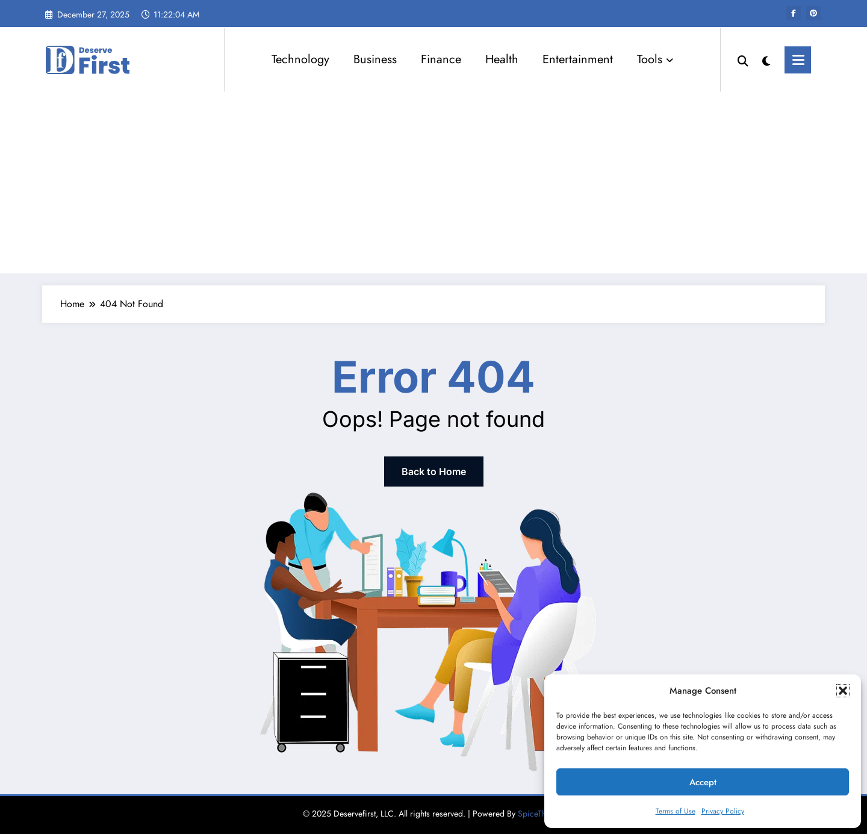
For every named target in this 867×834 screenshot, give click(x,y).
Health (501, 59)
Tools (655, 59)
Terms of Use (675, 811)
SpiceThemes (541, 814)
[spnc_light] (766, 59)
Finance (441, 59)
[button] (843, 691)
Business (375, 59)
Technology (300, 59)
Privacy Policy (722, 811)
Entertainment (577, 59)
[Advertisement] (433, 183)
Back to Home (434, 471)
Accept (702, 782)
